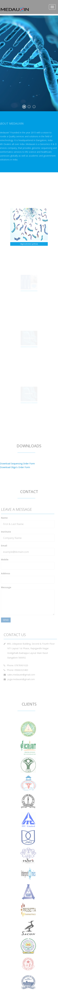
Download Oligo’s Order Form (15, 467)
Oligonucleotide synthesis (29, 240)
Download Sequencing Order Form (17, 463)
